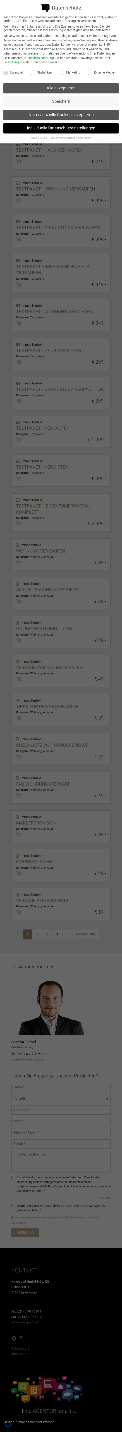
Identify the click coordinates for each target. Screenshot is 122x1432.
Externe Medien (102, 72)
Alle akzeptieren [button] (61, 88)
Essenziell (13, 72)
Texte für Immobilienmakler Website (29, 1422)
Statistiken (41, 72)
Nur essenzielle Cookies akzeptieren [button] (61, 114)
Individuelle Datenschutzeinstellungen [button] (61, 128)
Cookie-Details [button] (39, 137)
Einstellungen (12, 62)
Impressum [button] (84, 137)
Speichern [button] (61, 101)
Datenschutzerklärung (38, 58)
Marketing (70, 72)
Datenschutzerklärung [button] (63, 137)
